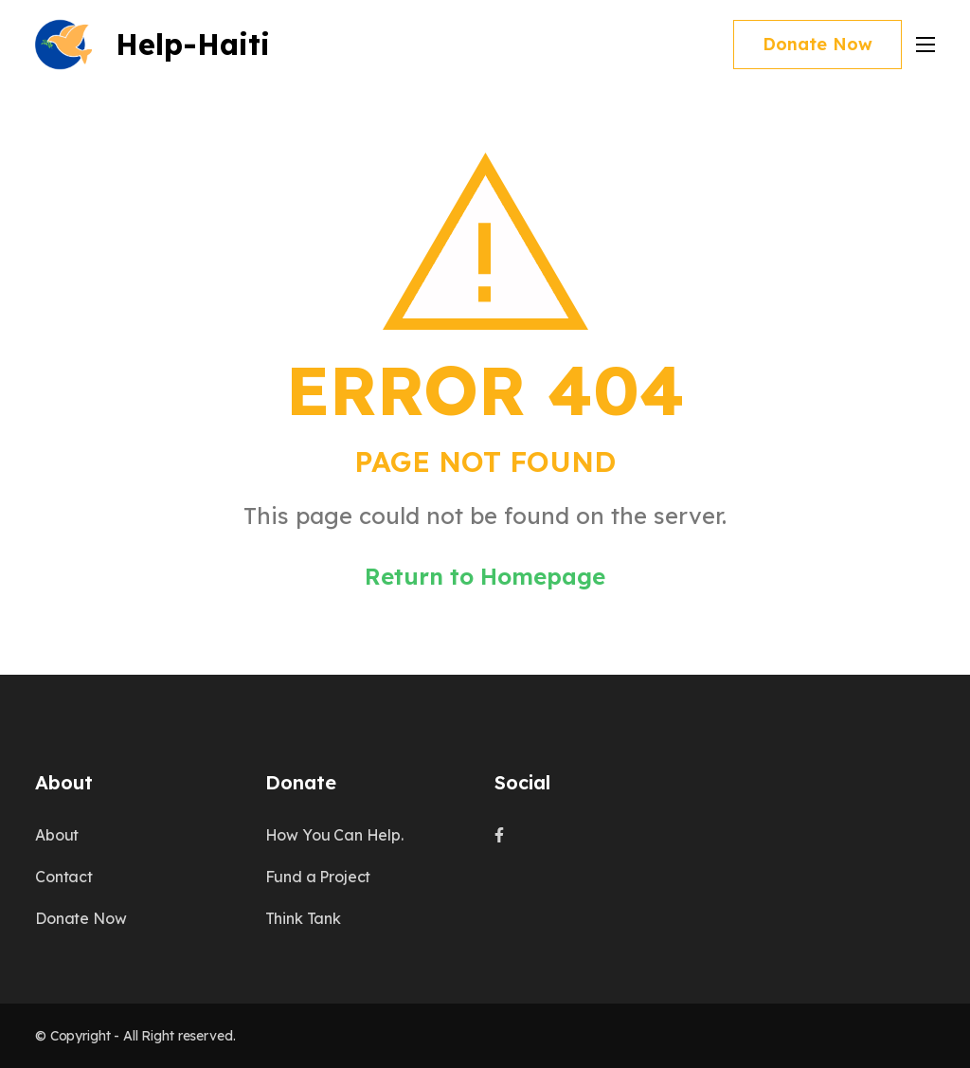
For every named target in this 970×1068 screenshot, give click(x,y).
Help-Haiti (193, 44)
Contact (64, 876)
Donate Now (817, 44)
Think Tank (303, 918)
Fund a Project (318, 876)
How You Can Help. (334, 834)
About (57, 834)
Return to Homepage (485, 576)
